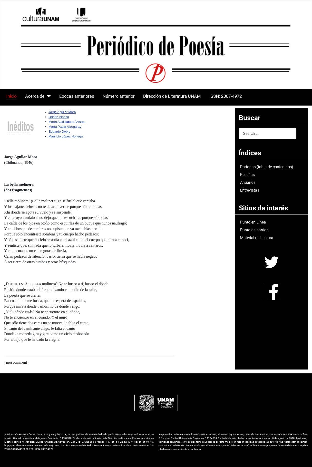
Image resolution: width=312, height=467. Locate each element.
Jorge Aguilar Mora (62, 112)
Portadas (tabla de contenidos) (266, 167)
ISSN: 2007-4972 (225, 96)
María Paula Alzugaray (65, 126)
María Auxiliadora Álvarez (67, 122)
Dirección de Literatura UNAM (172, 96)
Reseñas (247, 174)
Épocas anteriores (76, 96)
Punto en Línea (253, 222)
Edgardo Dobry (59, 131)
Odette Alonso (59, 117)
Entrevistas (249, 190)
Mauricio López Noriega (66, 136)
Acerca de (35, 96)
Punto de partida (254, 230)
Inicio (11, 96)
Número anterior (119, 96)
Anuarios (247, 182)
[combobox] (267, 133)
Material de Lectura (256, 237)
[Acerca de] (48, 96)
